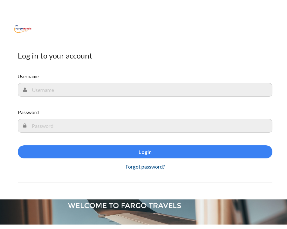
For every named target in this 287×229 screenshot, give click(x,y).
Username (28, 76)
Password (28, 112)
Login (145, 152)
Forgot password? (145, 166)
